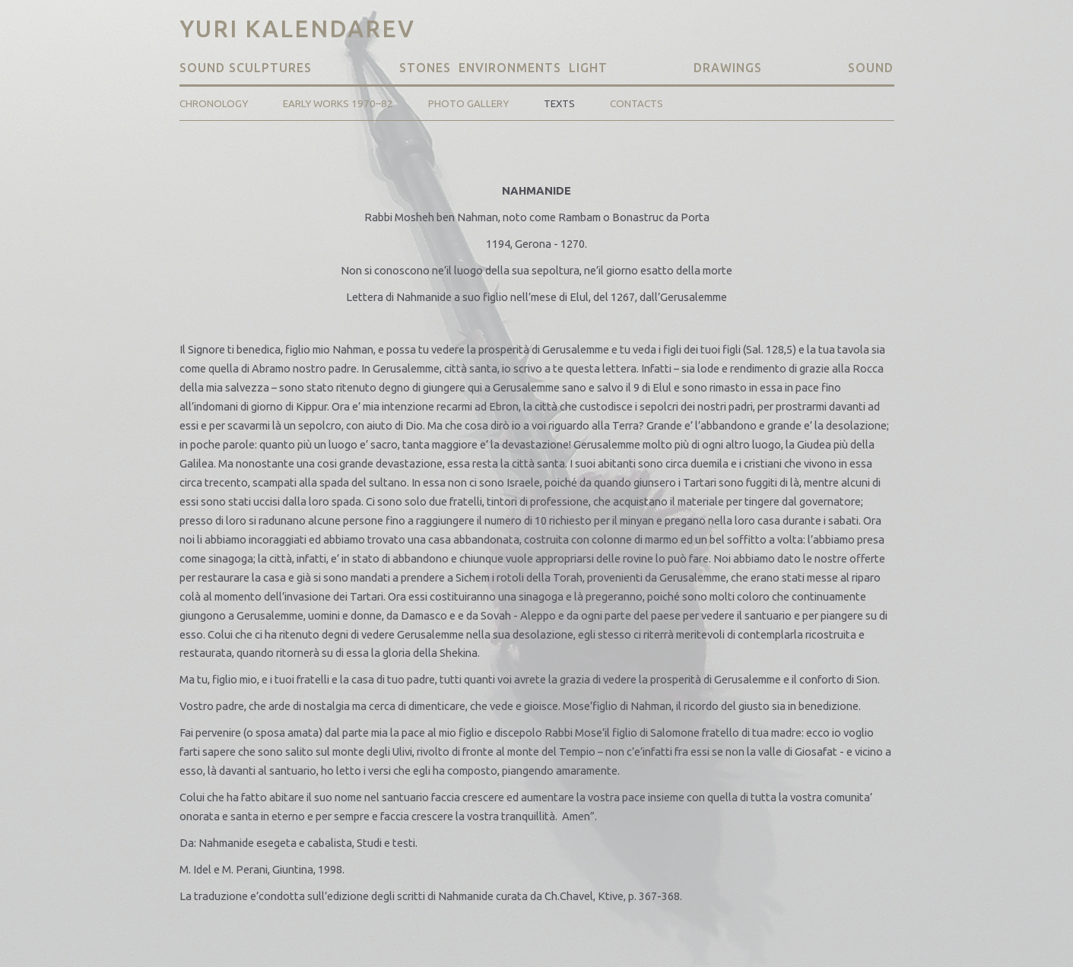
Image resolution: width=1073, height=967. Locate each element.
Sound (871, 68)
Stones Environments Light (503, 68)
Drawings (728, 68)
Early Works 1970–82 (338, 103)
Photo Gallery (468, 103)
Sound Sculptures (247, 68)
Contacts (636, 103)
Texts (559, 103)
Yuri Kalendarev (297, 28)
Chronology (213, 103)
